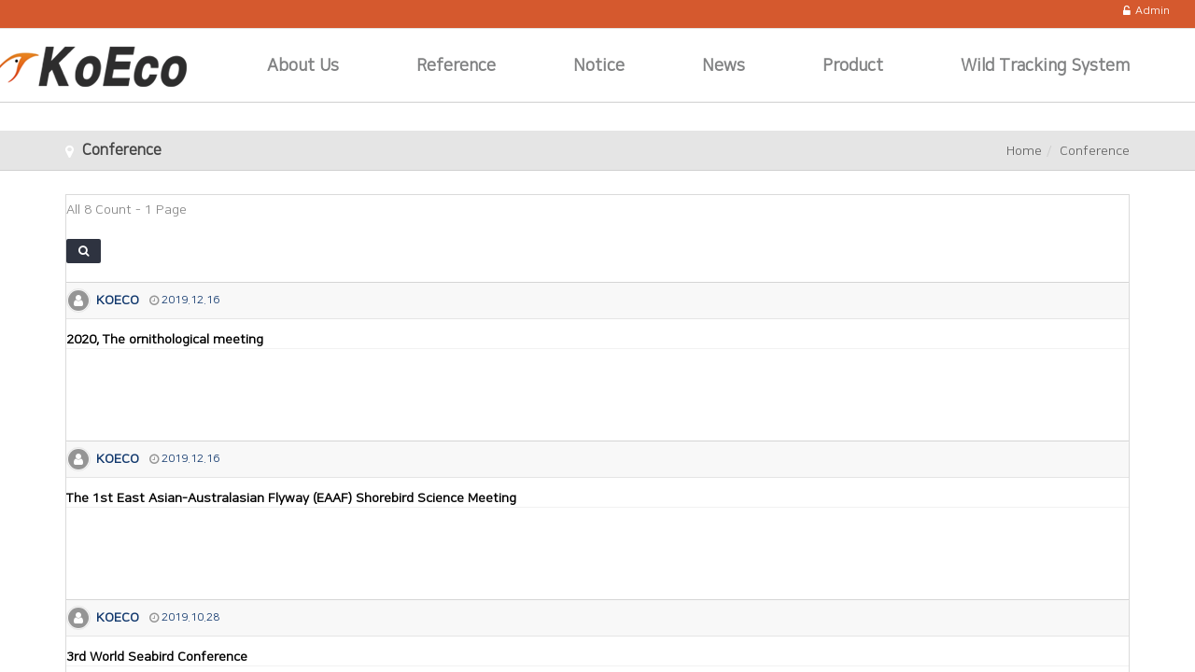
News (723, 66)
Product (852, 66)
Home (1024, 151)
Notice (599, 66)
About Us (303, 66)
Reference (456, 66)
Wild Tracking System (1045, 66)
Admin (1146, 11)
